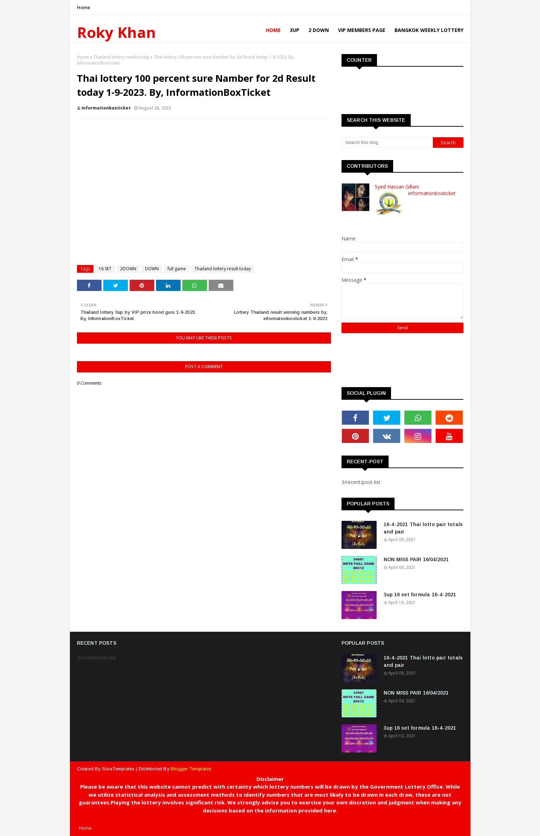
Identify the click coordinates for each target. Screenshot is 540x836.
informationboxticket (106, 108)
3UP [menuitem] (294, 30)
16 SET (105, 269)
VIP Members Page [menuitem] (361, 30)
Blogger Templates (191, 768)
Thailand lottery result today (121, 57)
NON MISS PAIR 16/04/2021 (416, 559)
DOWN (152, 269)
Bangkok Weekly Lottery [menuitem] (429, 30)
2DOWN (128, 269)
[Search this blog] (387, 142)
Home (84, 7)
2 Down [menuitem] (318, 30)
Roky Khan (116, 32)
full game (177, 269)
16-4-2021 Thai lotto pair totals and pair (423, 528)
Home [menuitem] (273, 30)
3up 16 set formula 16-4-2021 (420, 594)
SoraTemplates (118, 768)
